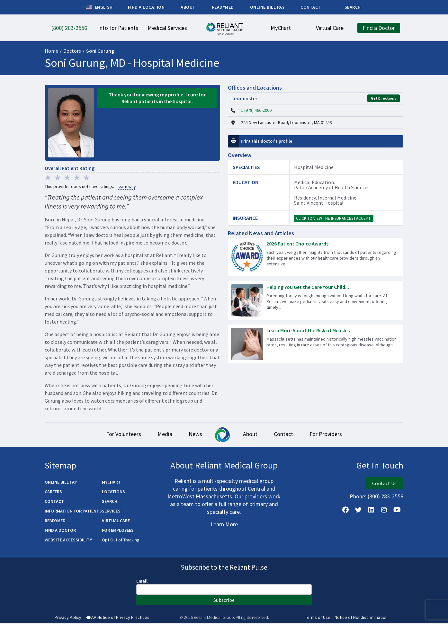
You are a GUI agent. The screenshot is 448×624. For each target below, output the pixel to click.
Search (109, 502)
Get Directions (383, 98)
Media (160, 434)
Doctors (72, 51)
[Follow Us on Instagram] (384, 510)
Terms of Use (317, 618)
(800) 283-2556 (385, 497)
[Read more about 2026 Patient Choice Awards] (315, 257)
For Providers (333, 434)
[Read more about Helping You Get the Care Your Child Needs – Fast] (315, 300)
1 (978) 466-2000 (256, 110)
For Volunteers (116, 434)
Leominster (244, 98)
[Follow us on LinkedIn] (371, 510)
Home (51, 51)
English (99, 7)
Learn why (126, 186)
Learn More (224, 525)
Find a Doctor (60, 531)
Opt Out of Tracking (120, 540)
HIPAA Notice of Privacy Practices (117, 618)
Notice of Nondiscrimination (361, 618)
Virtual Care (116, 521)
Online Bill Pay (61, 483)
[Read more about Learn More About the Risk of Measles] (315, 344)
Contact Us (384, 484)
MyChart (111, 483)
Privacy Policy (68, 618)
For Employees (118, 531)
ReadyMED (55, 521)
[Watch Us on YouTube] (396, 510)
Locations (113, 492)
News (194, 434)
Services (111, 511)
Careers (53, 492)
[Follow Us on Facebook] (345, 510)
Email (142, 581)
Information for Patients (73, 511)
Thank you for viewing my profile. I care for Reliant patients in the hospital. (157, 97)
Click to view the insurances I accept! (334, 218)
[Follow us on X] (358, 510)
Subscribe (224, 600)
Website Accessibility (68, 540)
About (252, 434)
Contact (288, 434)
